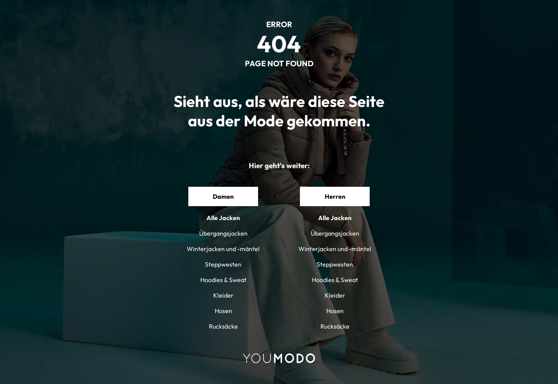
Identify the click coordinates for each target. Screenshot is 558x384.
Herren (335, 196)
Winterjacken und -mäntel (223, 249)
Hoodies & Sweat (223, 280)
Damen (223, 196)
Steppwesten (223, 264)
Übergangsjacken (223, 233)
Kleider (223, 295)
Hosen (223, 311)
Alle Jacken (223, 218)
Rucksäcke (223, 326)
